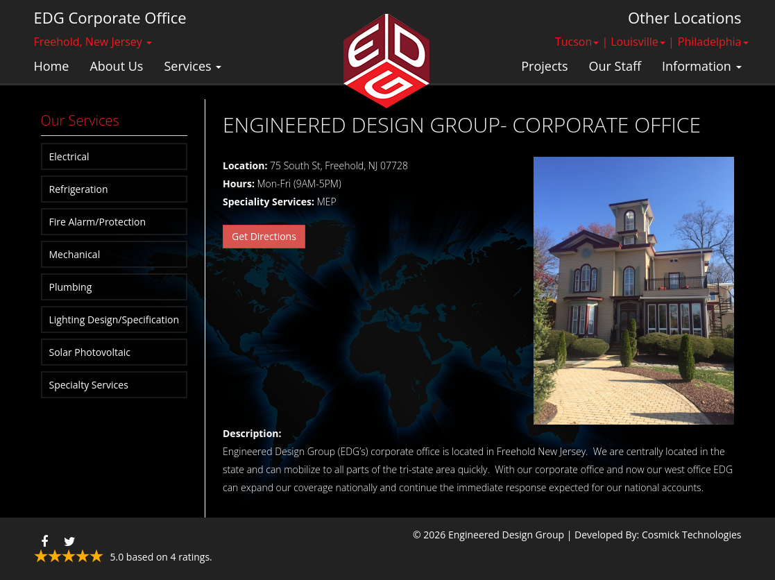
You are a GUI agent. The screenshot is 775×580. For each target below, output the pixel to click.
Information (701, 66)
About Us (116, 66)
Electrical (69, 156)
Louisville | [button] (642, 42)
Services (192, 66)
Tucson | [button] (581, 42)
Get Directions (264, 236)
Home (51, 66)
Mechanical (75, 254)
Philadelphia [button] (713, 42)
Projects (544, 66)
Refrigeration (78, 189)
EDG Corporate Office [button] (110, 17)
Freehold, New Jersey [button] (93, 42)
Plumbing (70, 286)
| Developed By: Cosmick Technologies (654, 534)
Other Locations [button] (685, 17)
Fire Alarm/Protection (97, 221)
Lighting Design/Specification (114, 319)
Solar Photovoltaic (90, 352)
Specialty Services (88, 384)
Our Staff (615, 66)
